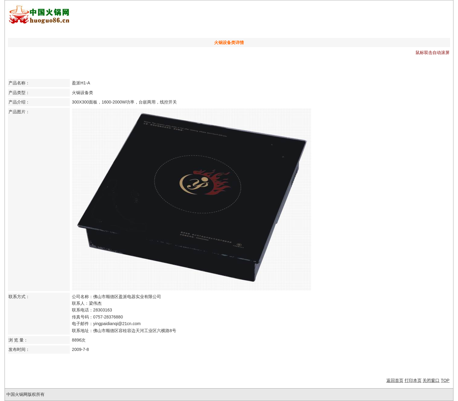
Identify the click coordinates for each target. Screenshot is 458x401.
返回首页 (394, 380)
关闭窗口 (431, 380)
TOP (445, 380)
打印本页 (413, 380)
